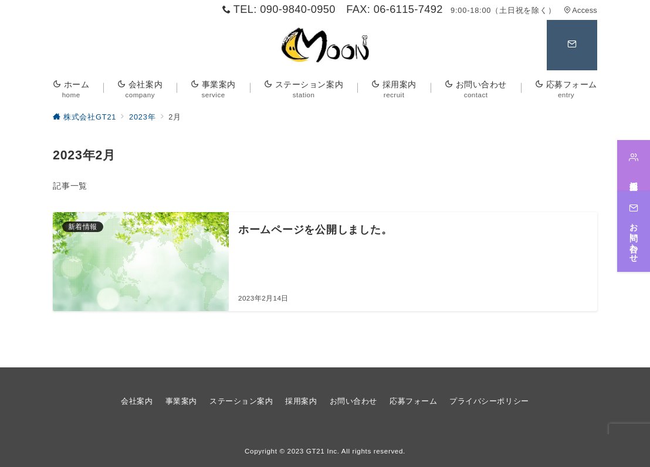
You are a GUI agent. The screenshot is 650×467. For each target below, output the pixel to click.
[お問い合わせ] (633, 231)
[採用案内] (633, 165)
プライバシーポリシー (489, 401)
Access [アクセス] (580, 10)
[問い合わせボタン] (572, 45)
